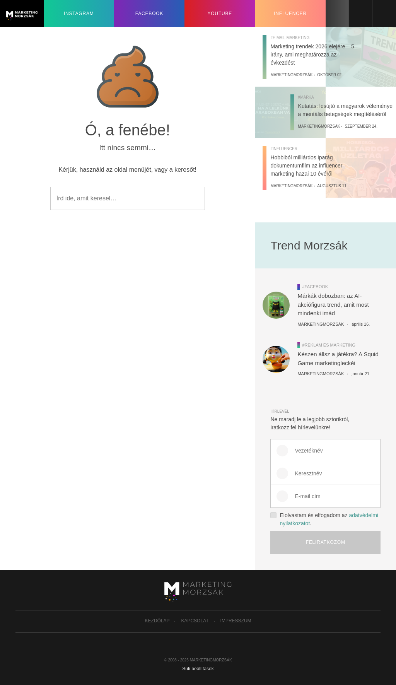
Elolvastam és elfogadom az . (324, 518)
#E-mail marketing (289, 38)
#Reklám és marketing (328, 345)
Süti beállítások (197, 668)
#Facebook (315, 286)
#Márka (306, 97)
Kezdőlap (157, 621)
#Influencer (283, 149)
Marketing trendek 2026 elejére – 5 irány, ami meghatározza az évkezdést (312, 54)
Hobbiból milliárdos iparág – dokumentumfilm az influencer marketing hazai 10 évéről (306, 165)
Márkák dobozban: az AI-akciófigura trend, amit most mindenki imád (333, 304)
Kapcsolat (194, 621)
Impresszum (235, 621)
